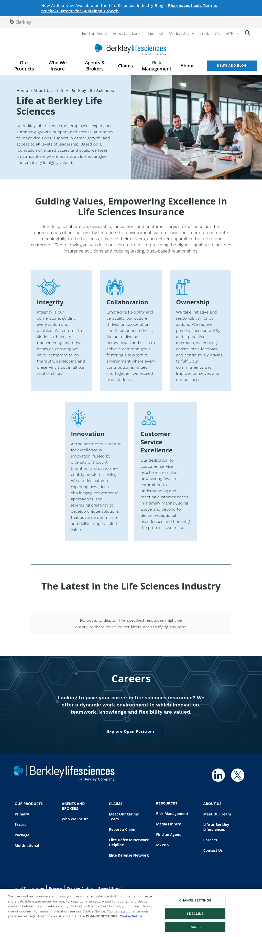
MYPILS (232, 33)
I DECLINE (195, 916)
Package (22, 835)
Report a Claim (126, 33)
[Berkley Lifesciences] (130, 49)
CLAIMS (115, 803)
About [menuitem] (187, 66)
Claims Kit (154, 33)
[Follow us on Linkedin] (218, 775)
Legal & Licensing (28, 888)
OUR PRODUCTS (28, 803)
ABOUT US (212, 803)
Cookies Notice (80, 888)
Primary (22, 814)
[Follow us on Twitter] (238, 775)
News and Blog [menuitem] (232, 65)
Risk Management (172, 813)
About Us (42, 90)
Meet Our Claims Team (124, 816)
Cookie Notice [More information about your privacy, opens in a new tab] (130, 919)
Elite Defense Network (129, 855)
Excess (20, 824)
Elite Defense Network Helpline (129, 842)
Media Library (181, 33)
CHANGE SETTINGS (101, 919)
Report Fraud (110, 888)
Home (22, 90)
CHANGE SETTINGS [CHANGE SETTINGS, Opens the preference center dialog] (195, 903)
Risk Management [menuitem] (156, 65)
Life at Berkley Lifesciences (216, 827)
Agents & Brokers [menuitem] (95, 65)
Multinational (27, 845)
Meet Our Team (217, 814)
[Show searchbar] (247, 33)
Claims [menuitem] (125, 66)
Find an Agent (94, 33)
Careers (210, 839)
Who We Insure (75, 818)
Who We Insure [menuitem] (57, 65)
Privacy (55, 888)
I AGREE (195, 929)
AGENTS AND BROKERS (73, 806)
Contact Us (210, 33)
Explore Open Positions (131, 731)
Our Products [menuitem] (24, 65)
